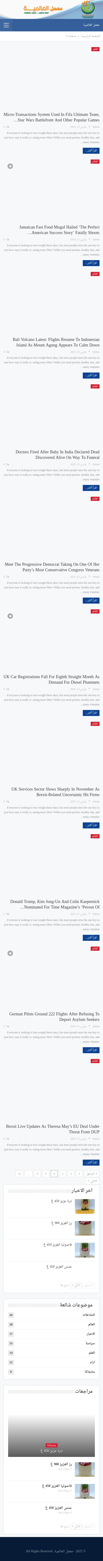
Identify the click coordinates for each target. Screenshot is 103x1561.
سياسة (90, 1343)
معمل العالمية (91, 25)
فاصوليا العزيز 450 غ (57, 1245)
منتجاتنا (90, 1372)
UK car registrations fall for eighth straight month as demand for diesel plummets (51, 680)
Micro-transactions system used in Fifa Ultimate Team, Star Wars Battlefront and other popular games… (51, 117)
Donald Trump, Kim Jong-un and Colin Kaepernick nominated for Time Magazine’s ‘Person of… (55, 904)
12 (19, 1173)
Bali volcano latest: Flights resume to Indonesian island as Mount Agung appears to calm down (56, 342)
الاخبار (90, 1334)
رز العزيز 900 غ (61, 1223)
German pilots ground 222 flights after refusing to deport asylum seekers (54, 1017)
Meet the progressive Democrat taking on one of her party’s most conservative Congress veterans (52, 567)
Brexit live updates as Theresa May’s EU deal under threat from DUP (53, 1129)
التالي (92, 1181)
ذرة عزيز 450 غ (61, 1201)
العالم (95, 161)
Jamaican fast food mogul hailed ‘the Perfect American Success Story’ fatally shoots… (59, 230)
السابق (92, 1173)
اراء (92, 1362)
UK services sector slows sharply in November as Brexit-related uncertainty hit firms (55, 792)
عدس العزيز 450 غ (59, 1267)
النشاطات (89, 1315)
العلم (95, 49)
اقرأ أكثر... (91, 150)
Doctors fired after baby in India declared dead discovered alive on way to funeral (58, 455)
